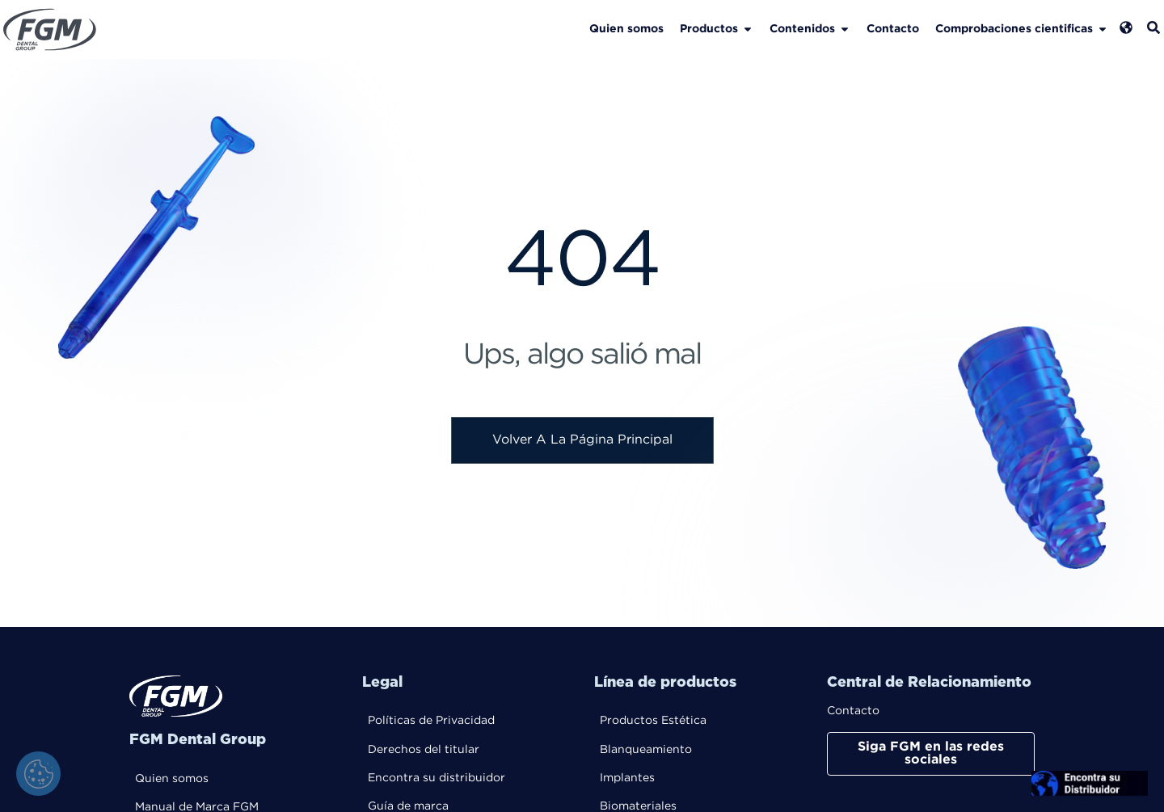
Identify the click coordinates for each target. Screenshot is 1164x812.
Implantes (627, 779)
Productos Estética (653, 721)
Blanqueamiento (646, 750)
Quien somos (172, 780)
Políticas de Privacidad (431, 721)
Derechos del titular (423, 750)
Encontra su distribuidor (436, 779)
